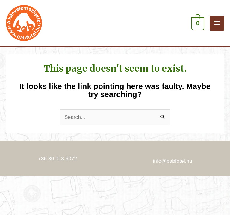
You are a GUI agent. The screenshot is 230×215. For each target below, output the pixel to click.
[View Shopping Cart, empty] (197, 23)
